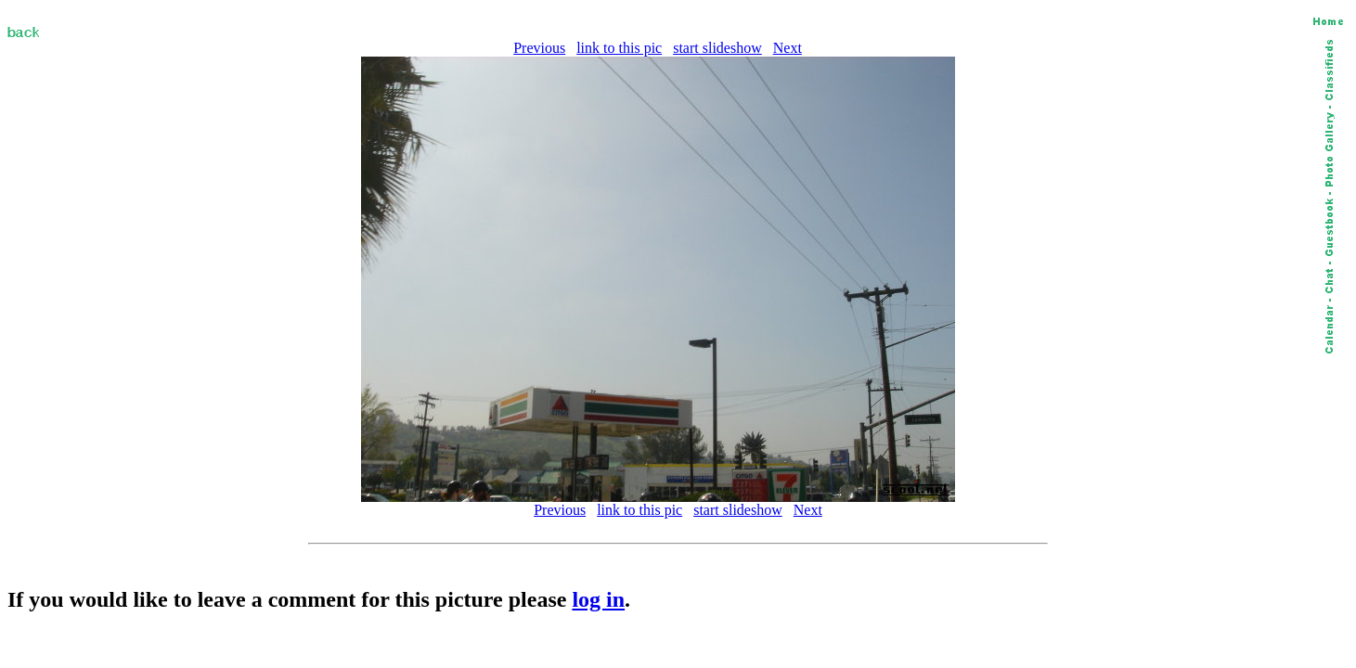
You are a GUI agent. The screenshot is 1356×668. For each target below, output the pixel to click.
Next (787, 48)
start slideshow (717, 48)
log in (598, 599)
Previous (539, 48)
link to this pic (619, 48)
